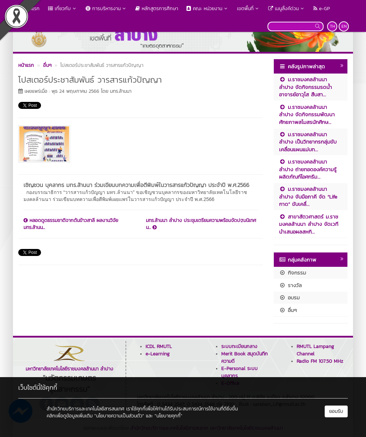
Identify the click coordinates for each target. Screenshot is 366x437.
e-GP (321, 8)
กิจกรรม (292, 273)
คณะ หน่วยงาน (208, 8)
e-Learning (157, 354)
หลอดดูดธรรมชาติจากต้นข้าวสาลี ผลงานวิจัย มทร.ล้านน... (70, 224)
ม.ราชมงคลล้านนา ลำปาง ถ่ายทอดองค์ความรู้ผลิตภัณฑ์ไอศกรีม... (308, 169)
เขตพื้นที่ (248, 8)
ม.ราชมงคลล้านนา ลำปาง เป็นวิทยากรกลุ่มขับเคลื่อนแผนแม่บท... (308, 141)
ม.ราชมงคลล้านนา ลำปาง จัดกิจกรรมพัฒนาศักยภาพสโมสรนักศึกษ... (307, 114)
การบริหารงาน (106, 8)
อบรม (289, 297)
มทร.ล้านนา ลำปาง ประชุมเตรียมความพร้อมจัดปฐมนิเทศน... (201, 224)
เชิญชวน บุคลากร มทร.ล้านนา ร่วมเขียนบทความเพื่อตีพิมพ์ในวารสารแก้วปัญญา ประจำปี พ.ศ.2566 (136, 185)
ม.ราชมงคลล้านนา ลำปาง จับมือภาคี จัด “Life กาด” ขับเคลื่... (308, 196)
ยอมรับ (336, 411)
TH (332, 26)
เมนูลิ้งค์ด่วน (286, 8)
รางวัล (290, 285)
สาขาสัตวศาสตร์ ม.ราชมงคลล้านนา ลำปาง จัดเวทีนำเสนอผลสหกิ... (308, 224)
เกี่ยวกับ (62, 8)
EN (344, 26)
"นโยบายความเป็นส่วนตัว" (119, 415)
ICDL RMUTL (158, 346)
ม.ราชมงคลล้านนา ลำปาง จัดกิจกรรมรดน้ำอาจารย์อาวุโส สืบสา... (305, 86)
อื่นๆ (288, 310)
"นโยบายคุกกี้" (168, 415)
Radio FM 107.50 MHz (320, 361)
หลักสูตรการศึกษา (156, 8)
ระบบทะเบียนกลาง (239, 346)
